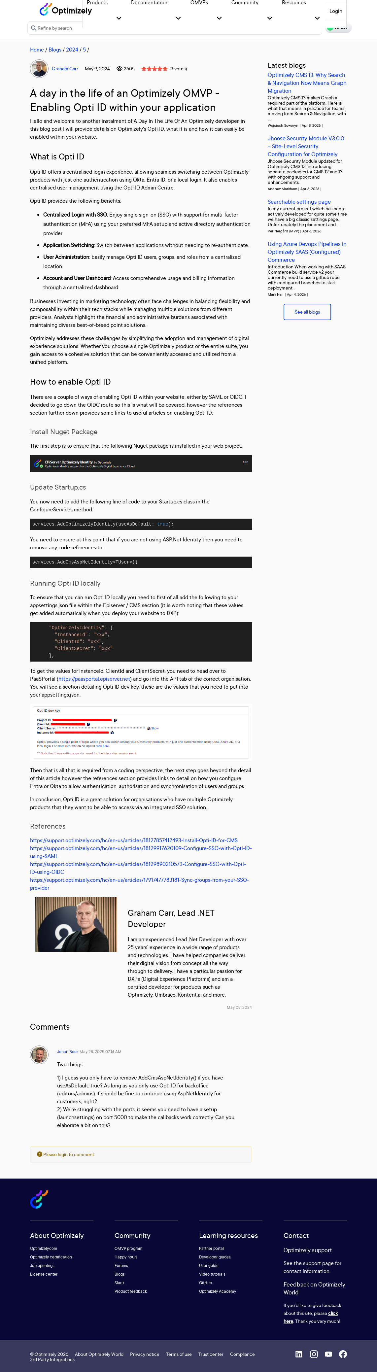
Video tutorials (212, 1274)
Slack (119, 1283)
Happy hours (126, 1257)
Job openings (42, 1265)
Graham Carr (65, 68)
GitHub (205, 1283)
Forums (121, 1265)
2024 (72, 49)
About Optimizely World (99, 1354)
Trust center (210, 1354)
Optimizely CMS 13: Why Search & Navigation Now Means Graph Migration (307, 82)
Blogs (55, 49)
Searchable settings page (299, 201)
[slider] (154, 68)
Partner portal (211, 1248)
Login (335, 11)
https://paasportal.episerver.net (94, 678)
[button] (119, 18)
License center (43, 1274)
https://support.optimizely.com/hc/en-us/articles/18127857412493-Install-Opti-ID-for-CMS (134, 840)
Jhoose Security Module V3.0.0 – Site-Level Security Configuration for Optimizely (306, 146)
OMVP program (128, 1248)
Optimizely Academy (217, 1291)
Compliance (242, 1354)
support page (318, 1263)
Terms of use (179, 1354)
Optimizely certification (51, 1257)
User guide (209, 1265)
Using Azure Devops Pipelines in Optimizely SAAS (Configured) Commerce (307, 251)
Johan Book (68, 1051)
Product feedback (131, 1291)
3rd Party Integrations (52, 1359)
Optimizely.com (43, 1248)
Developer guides (215, 1257)
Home (37, 49)
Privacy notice (144, 1354)
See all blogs (307, 312)
